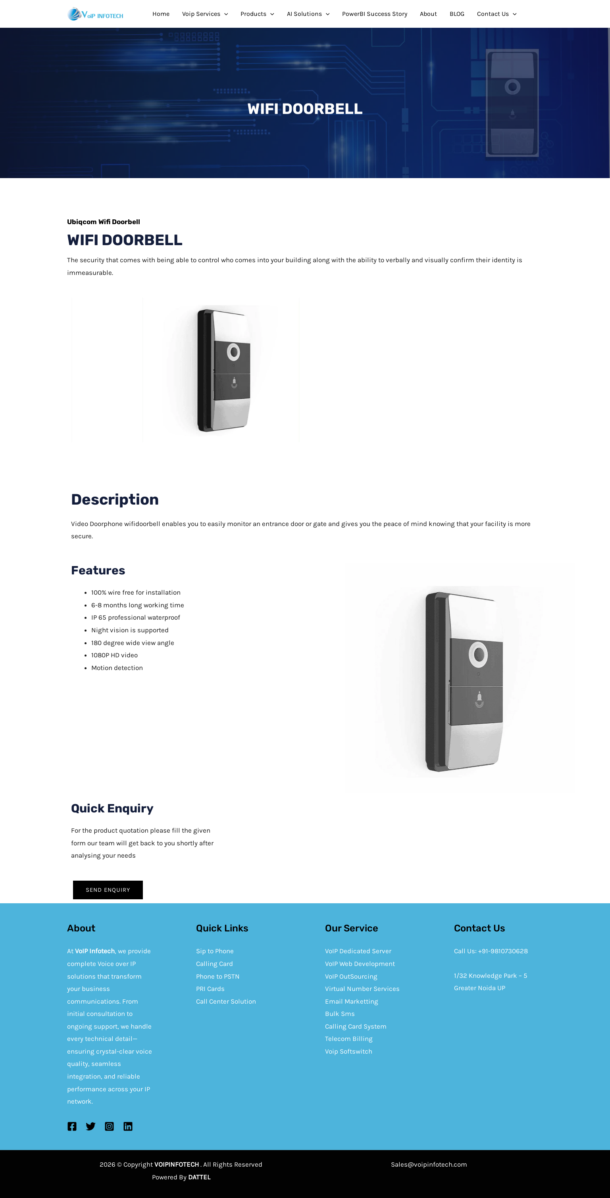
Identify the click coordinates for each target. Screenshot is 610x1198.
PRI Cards (210, 989)
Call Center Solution (226, 1001)
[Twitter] (91, 1126)
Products (257, 14)
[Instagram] (109, 1126)
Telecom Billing (349, 1038)
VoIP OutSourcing (351, 976)
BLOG (457, 13)
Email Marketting (351, 1001)
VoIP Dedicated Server (358, 951)
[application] (224, 14)
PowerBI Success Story (374, 13)
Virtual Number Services (362, 989)
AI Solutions (308, 14)
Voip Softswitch (348, 1051)
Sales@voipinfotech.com (429, 1164)
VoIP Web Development (360, 964)
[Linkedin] (128, 1126)
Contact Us (497, 14)
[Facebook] (72, 1126)
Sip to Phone (215, 951)
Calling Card (214, 964)
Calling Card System (356, 1026)
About (428, 13)
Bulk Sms (340, 1014)
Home (160, 13)
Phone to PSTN (218, 976)
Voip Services (205, 14)
